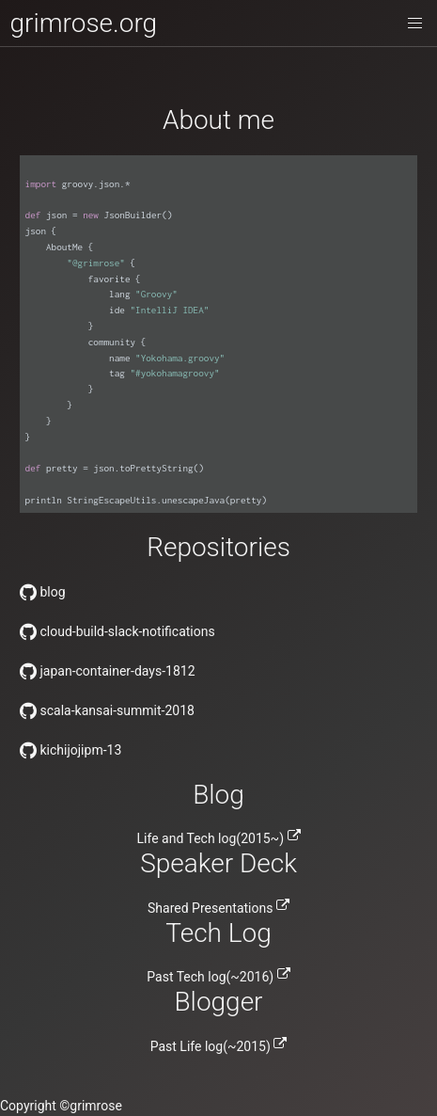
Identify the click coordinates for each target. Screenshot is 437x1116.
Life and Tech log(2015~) (219, 838)
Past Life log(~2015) (219, 1046)
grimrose (96, 1105)
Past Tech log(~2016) (218, 976)
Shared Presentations (218, 908)
